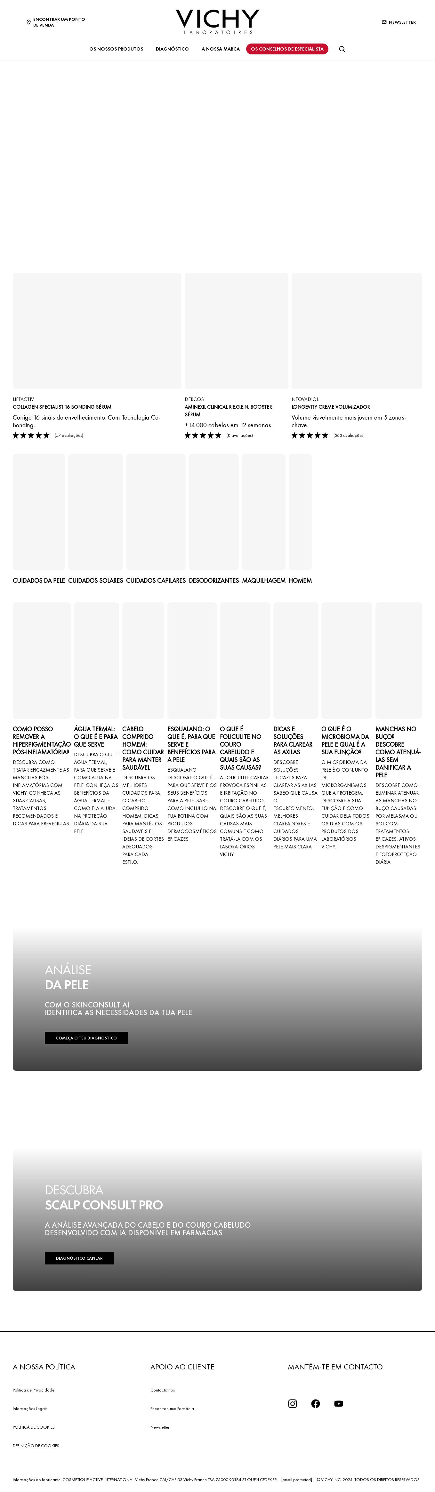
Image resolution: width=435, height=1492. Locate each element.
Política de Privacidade (33, 1390)
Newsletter (159, 1427)
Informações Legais (30, 1408)
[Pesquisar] (342, 49)
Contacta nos (162, 1390)
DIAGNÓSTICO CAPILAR (79, 1258)
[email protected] (296, 1479)
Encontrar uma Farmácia (172, 1408)
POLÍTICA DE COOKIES (34, 1427)
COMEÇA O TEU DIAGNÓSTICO (86, 1038)
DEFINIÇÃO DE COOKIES (36, 1445)
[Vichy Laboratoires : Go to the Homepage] (218, 22)
